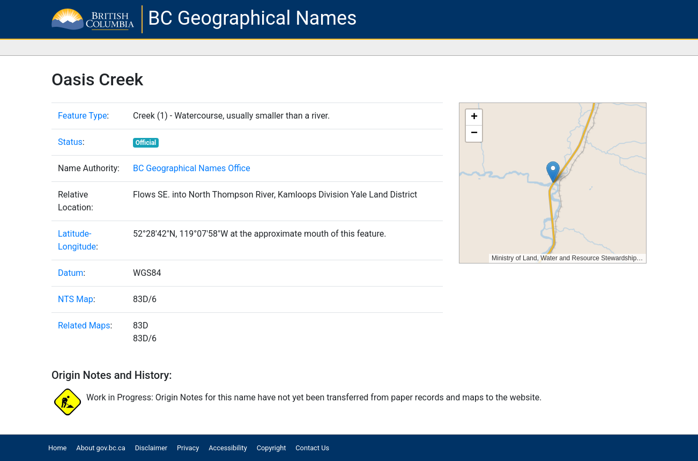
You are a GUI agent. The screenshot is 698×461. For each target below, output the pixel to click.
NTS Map (75, 299)
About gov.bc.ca (100, 448)
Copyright (271, 448)
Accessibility (228, 448)
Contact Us (312, 448)
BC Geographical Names (252, 18)
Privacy (188, 448)
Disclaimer (151, 448)
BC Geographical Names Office (191, 168)
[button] (553, 172)
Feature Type (82, 116)
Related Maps (84, 325)
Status (70, 142)
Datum (70, 273)
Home (57, 448)
